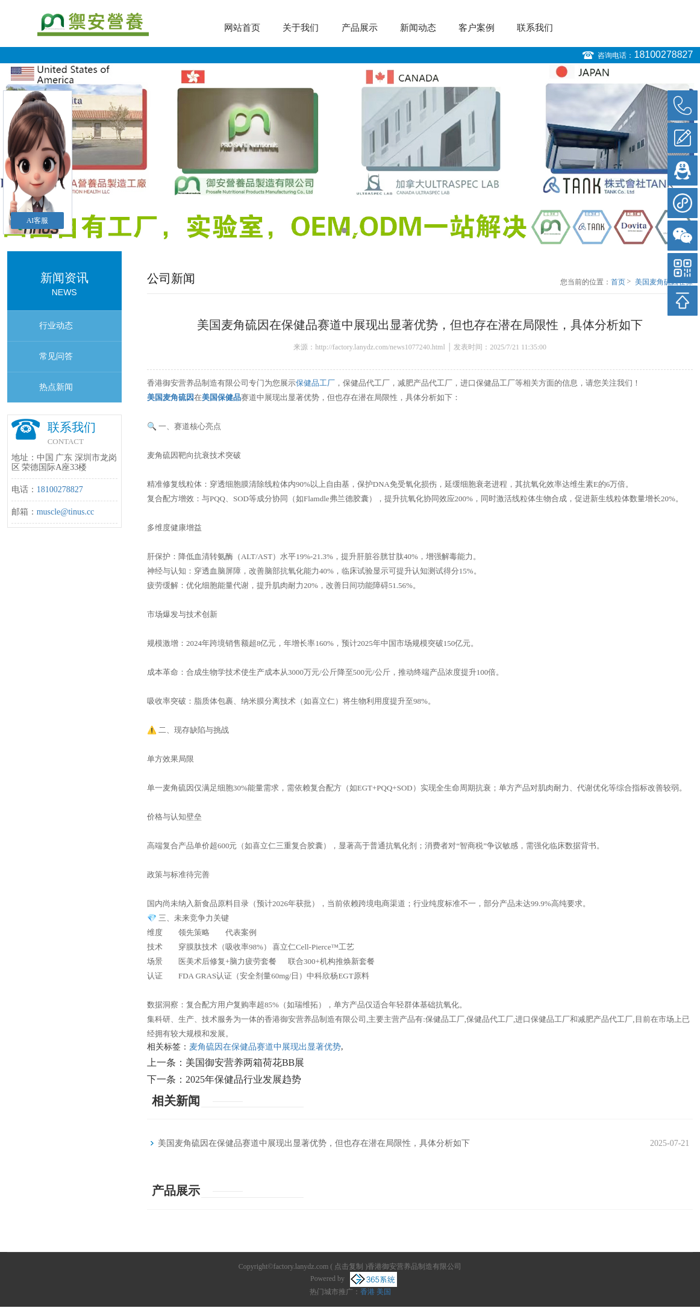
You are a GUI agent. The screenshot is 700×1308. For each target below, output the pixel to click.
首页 (618, 282)
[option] (350, 154)
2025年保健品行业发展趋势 (243, 1079)
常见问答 (56, 356)
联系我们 (535, 28)
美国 (384, 1292)
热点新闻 (56, 387)
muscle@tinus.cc (66, 511)
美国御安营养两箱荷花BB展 (245, 1062)
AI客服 (38, 220)
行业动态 (56, 325)
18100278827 (663, 54)
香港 (367, 1292)
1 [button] (344, 230)
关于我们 (301, 28)
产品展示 (360, 28)
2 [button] (355, 230)
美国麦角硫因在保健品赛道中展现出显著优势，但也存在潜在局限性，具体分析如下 (664, 282)
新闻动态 (418, 28)
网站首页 (242, 28)
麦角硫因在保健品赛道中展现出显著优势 (265, 1046)
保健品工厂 (315, 382)
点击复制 (348, 1266)
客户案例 (476, 28)
